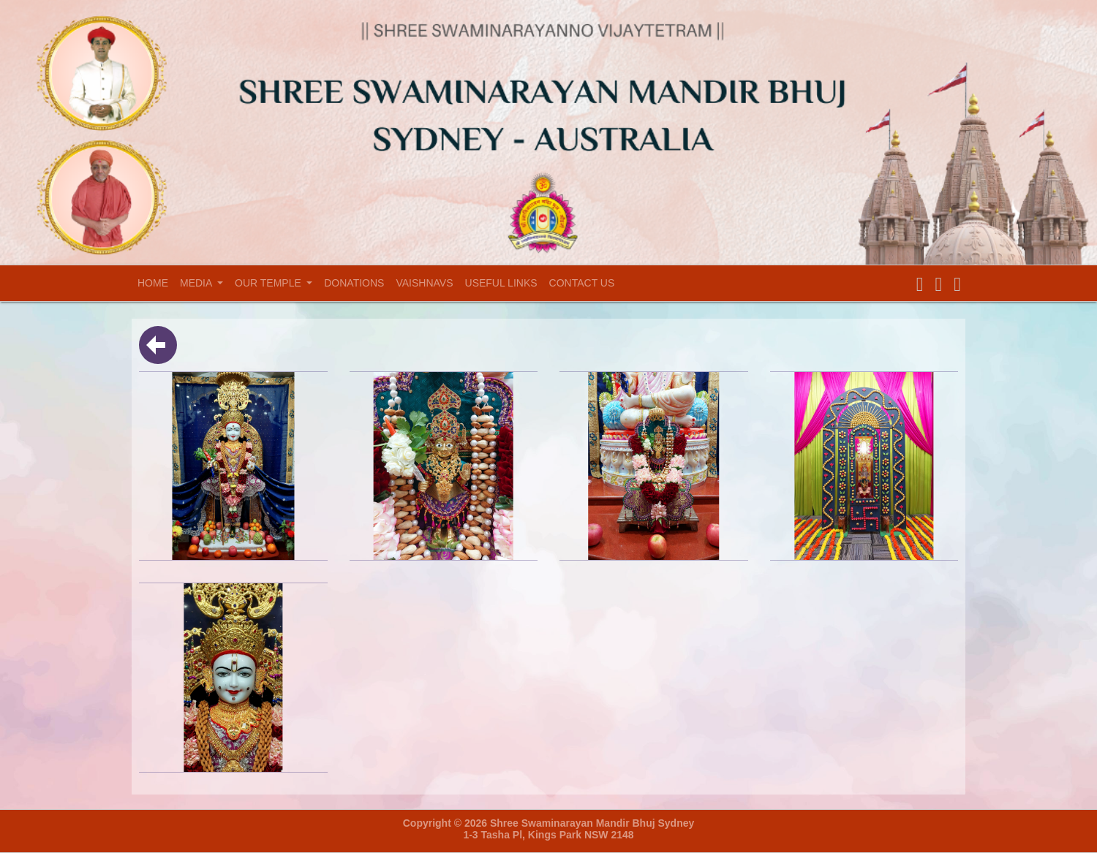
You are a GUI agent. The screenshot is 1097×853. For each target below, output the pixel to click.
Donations (354, 283)
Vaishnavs (424, 283)
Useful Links (501, 283)
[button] (920, 284)
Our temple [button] (269, 283)
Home (155, 282)
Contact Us (582, 283)
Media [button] (197, 283)
